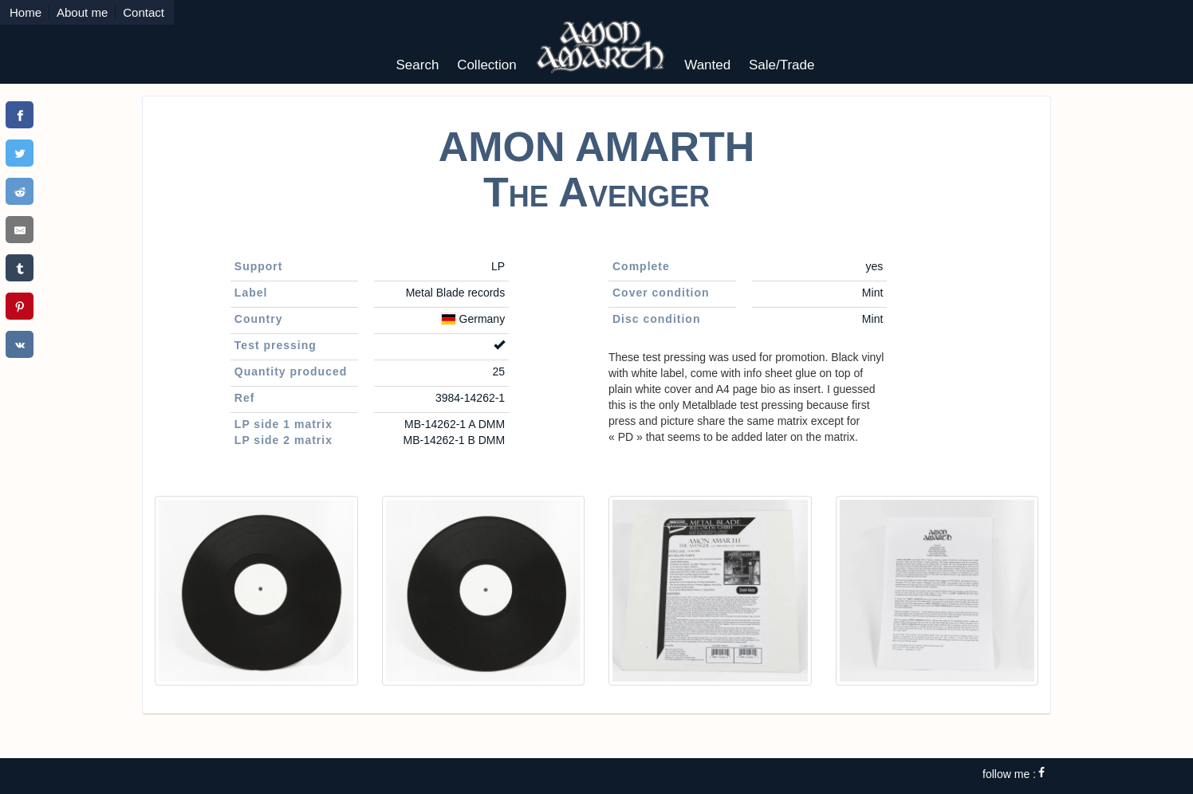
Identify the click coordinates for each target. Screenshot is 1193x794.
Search (417, 65)
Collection (487, 65)
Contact (143, 12)
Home (25, 12)
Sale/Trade (782, 65)
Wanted (707, 65)
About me (82, 12)
